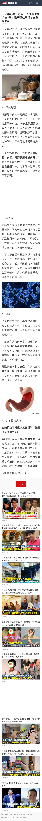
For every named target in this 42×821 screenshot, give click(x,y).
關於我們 (4, 817)
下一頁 (21, 484)
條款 (17, 817)
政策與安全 (12, 817)
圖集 (30, 3)
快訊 (37, 3)
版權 (24, 817)
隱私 (21, 817)
